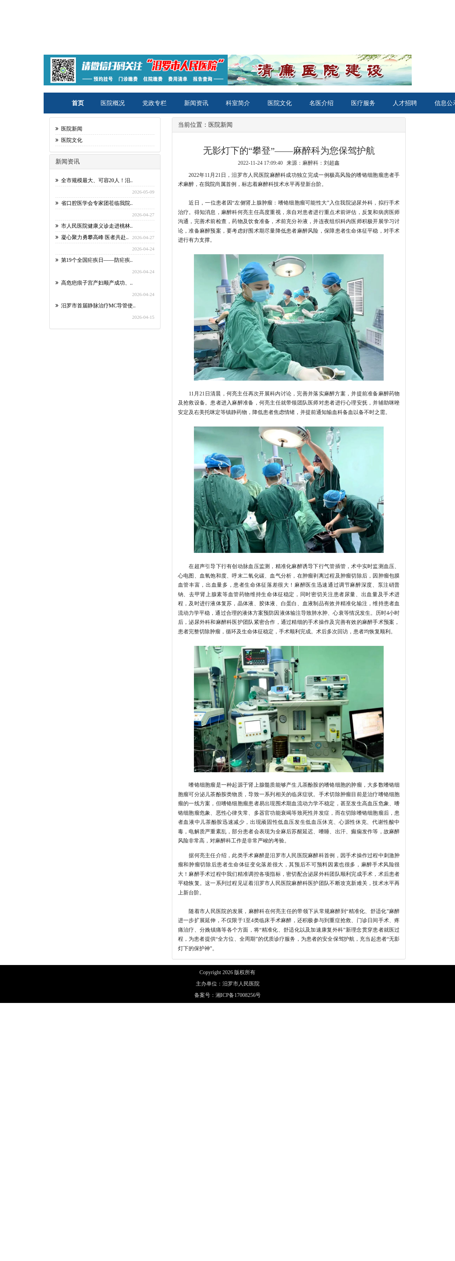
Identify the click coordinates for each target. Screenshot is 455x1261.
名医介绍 (321, 103)
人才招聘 (405, 103)
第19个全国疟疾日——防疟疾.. (94, 260)
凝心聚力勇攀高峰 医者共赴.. (92, 237)
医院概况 (113, 103)
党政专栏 (154, 103)
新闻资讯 (196, 103)
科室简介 (238, 103)
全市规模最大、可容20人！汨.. (94, 180)
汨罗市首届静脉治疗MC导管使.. (95, 306)
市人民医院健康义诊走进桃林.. (94, 226)
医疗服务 (363, 103)
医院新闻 (68, 129)
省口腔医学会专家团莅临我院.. (94, 203)
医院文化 (280, 103)
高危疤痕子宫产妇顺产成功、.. (94, 283)
